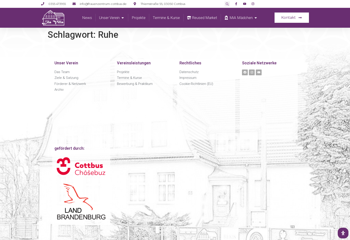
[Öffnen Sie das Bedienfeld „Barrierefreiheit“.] (343, 233)
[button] (227, 4)
